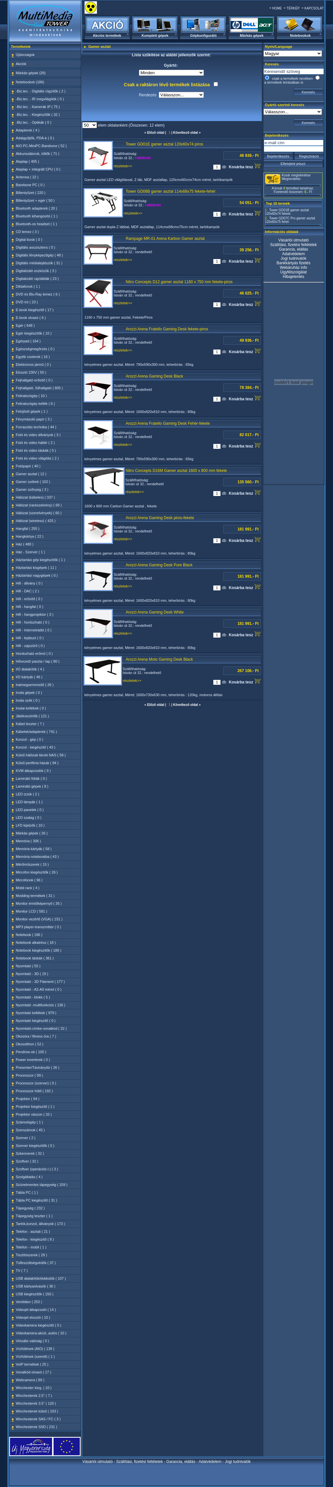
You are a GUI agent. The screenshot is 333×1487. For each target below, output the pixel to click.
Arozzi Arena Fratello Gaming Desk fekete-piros (167, 329)
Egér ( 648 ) (25, 325)
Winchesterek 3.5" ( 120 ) (36, 1403)
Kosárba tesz (244, 166)
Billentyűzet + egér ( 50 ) (35, 200)
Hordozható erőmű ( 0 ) (34, 653)
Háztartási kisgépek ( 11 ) (36, 568)
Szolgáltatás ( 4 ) (29, 1177)
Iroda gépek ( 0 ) (29, 693)
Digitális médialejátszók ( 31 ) (39, 263)
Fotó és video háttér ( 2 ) (35, 443)
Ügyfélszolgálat (293, 272)
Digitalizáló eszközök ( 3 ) (36, 271)
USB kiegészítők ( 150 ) (35, 1294)
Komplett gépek (154, 35)
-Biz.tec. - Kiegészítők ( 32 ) (38, 115)
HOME (277, 8)
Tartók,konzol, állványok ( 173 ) (40, 1224)
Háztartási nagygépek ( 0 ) (37, 575)
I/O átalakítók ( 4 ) (30, 669)
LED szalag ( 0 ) (29, 817)
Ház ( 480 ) (24, 544)
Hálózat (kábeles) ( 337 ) (35, 497)
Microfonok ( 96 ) (29, 880)
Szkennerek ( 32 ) (30, 1153)
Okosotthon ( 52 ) (30, 1044)
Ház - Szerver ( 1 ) (30, 552)
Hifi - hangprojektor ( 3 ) (35, 614)
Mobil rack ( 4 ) (28, 888)
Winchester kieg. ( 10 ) (34, 1388)
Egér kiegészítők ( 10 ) (34, 333)
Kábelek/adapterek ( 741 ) (36, 732)
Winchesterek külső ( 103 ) (37, 1411)
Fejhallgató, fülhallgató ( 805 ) (39, 388)
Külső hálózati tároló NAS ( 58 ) (41, 755)
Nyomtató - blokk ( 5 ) (33, 997)
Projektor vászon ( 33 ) (34, 1114)
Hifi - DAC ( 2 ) (27, 591)
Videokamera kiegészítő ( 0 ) (38, 1325)
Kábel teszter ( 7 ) (30, 724)
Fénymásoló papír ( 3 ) (34, 419)
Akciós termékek (107, 35)
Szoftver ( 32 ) (27, 1161)
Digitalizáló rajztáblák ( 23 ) (37, 279)
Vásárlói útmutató (293, 240)
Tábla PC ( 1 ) (27, 1192)
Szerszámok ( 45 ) (30, 1130)
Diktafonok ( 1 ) (28, 286)
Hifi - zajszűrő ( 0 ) (30, 646)
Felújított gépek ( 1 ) (32, 411)
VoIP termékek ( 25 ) (32, 1364)
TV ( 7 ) (22, 1271)
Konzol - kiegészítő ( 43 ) (36, 747)
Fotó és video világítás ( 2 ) (37, 458)
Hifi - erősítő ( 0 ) (29, 599)
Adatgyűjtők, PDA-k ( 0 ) (35, 138)
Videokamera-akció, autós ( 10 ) (41, 1333)
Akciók (21, 64)
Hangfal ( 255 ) (28, 528)
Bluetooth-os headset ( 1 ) (36, 224)
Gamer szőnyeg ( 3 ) (32, 489)
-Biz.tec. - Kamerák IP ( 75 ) (38, 107)
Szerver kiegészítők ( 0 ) (35, 1146)
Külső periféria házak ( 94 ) (37, 763)
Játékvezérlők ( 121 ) (32, 716)
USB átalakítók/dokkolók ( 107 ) (41, 1278)
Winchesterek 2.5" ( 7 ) (34, 1396)
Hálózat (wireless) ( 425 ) (36, 521)
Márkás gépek (252, 35)
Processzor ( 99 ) (29, 1075)
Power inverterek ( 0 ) (33, 1060)
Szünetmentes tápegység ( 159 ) (42, 1185)
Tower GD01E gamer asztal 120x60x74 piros (164, 144)
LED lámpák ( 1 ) (29, 802)
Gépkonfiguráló (203, 35)
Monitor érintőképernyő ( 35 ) (39, 903)
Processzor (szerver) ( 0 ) (36, 1083)
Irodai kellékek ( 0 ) (31, 708)
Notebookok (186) (30, 82)
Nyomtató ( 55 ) (28, 966)
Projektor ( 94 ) (28, 1099)
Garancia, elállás (293, 249)
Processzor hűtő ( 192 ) (34, 1091)
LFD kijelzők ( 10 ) (30, 825)
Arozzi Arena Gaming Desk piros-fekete (160, 518)
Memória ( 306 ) (28, 841)
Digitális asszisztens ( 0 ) (35, 247)
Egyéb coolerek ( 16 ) (33, 357)
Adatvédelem (293, 254)
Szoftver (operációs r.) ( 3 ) (37, 1169)
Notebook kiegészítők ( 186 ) (38, 950)
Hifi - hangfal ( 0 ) (29, 607)
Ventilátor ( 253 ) (29, 1302)
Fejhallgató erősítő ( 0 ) (34, 380)
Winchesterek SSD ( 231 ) (36, 1427)
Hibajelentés (293, 276)
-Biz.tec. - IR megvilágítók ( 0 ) (40, 99)
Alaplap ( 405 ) (27, 161)
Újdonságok (25, 55)
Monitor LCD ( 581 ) (31, 911)
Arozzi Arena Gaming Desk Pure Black (159, 565)
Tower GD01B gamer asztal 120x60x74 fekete (287, 211)
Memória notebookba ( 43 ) (37, 857)
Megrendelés (291, 179)
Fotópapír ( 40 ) (28, 466)
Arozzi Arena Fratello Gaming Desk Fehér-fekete (168, 423)
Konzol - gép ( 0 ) (29, 739)
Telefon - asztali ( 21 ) (33, 1231)
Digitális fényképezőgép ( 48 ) (39, 255)
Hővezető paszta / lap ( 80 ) (38, 661)
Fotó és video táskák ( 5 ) (36, 450)
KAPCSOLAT (314, 8)
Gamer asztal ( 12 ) (31, 474)
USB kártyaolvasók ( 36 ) (36, 1286)
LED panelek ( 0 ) (30, 810)
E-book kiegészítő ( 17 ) (35, 310)
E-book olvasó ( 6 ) (31, 318)
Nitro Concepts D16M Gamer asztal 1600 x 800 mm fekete (176, 470)
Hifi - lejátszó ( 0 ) (30, 638)
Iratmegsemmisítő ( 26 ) (35, 685)
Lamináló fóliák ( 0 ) (31, 778)
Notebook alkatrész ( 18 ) (36, 942)
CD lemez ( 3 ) (27, 232)
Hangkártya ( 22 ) (30, 536)
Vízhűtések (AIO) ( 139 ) (35, 1349)
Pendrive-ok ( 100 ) (31, 1052)
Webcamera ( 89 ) (30, 1380)
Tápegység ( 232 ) (30, 1208)
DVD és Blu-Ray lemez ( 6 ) (38, 294)
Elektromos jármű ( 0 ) (33, 364)
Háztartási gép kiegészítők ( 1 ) (40, 560)
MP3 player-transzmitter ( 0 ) (38, 927)
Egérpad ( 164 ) (28, 341)
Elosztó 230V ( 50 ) (31, 372)
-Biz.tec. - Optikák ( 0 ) (33, 122)
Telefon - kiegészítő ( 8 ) (35, 1239)
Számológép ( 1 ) (29, 1122)
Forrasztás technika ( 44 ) (36, 427)
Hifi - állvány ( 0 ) (29, 583)
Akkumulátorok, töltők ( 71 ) (38, 154)
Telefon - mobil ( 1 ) (31, 1247)
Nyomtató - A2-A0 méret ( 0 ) (39, 989)
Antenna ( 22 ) (27, 177)
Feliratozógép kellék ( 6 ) (35, 404)
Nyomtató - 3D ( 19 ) (32, 974)
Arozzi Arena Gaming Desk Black (154, 376)
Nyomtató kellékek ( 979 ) (36, 1013)
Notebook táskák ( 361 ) (35, 958)
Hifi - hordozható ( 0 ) (32, 622)
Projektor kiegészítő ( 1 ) (35, 1106)
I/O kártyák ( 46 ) (29, 677)
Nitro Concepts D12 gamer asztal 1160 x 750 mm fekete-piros (179, 282)
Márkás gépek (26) (31, 73)
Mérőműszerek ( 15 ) (32, 864)
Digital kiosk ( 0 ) (29, 239)
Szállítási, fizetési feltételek (293, 244)
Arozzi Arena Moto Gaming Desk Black (159, 659)
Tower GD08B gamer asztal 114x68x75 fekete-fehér (171, 191)
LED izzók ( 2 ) (27, 794)
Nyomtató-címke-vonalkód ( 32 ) (41, 1028)
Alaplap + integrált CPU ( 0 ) (38, 169)
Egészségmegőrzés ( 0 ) (35, 349)
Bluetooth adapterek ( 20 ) (36, 208)
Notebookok (300, 35)
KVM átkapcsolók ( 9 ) (33, 771)
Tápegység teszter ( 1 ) (34, 1216)
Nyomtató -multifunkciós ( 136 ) (40, 1005)
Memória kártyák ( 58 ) (34, 849)
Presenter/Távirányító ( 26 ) (38, 1067)
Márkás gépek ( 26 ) (32, 833)
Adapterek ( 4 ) (28, 130)
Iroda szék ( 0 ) (28, 700)
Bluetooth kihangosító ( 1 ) (37, 216)
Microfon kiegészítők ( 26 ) (37, 872)
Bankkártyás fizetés (293, 263)
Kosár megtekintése (296, 175)
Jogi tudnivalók (293, 258)
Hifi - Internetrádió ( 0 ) (34, 630)
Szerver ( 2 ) (26, 1138)
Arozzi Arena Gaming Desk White (155, 612)
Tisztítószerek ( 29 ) (31, 1255)
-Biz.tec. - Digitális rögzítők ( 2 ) (41, 91)
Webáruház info (293, 267)
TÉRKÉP (293, 8)
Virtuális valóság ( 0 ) (32, 1341)
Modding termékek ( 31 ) (35, 896)
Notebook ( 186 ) (29, 935)
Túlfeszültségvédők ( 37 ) (36, 1263)
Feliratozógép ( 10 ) (31, 396)
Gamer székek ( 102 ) (33, 482)
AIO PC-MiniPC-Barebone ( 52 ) (41, 146)
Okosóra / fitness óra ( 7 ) (36, 1036)
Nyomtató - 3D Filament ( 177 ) (40, 982)
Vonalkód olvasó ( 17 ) (33, 1372)
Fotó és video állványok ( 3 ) (38, 435)
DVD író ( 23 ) (27, 302)
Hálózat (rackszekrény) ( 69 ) (39, 505)
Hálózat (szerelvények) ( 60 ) (39, 513)
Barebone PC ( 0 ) (30, 185)
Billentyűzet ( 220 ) (31, 193)
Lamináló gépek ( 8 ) (32, 786)
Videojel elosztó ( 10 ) (33, 1317)
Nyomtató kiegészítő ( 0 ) (36, 1021)
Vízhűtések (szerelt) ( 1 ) (35, 1356)
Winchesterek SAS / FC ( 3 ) (38, 1419)
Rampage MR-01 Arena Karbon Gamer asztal (165, 238)
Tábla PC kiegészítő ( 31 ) (36, 1200)
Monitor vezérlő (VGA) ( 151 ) (39, 919)
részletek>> (123, 166)
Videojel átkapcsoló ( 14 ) (36, 1310)
